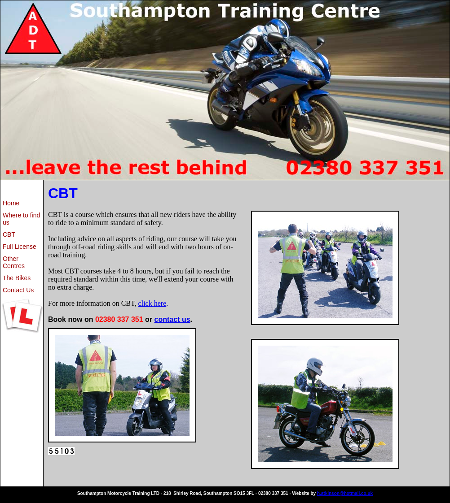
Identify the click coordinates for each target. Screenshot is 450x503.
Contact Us (18, 290)
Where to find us (21, 219)
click (145, 303)
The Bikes (17, 278)
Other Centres (14, 262)
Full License (19, 246)
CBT (9, 234)
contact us (172, 319)
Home (11, 203)
